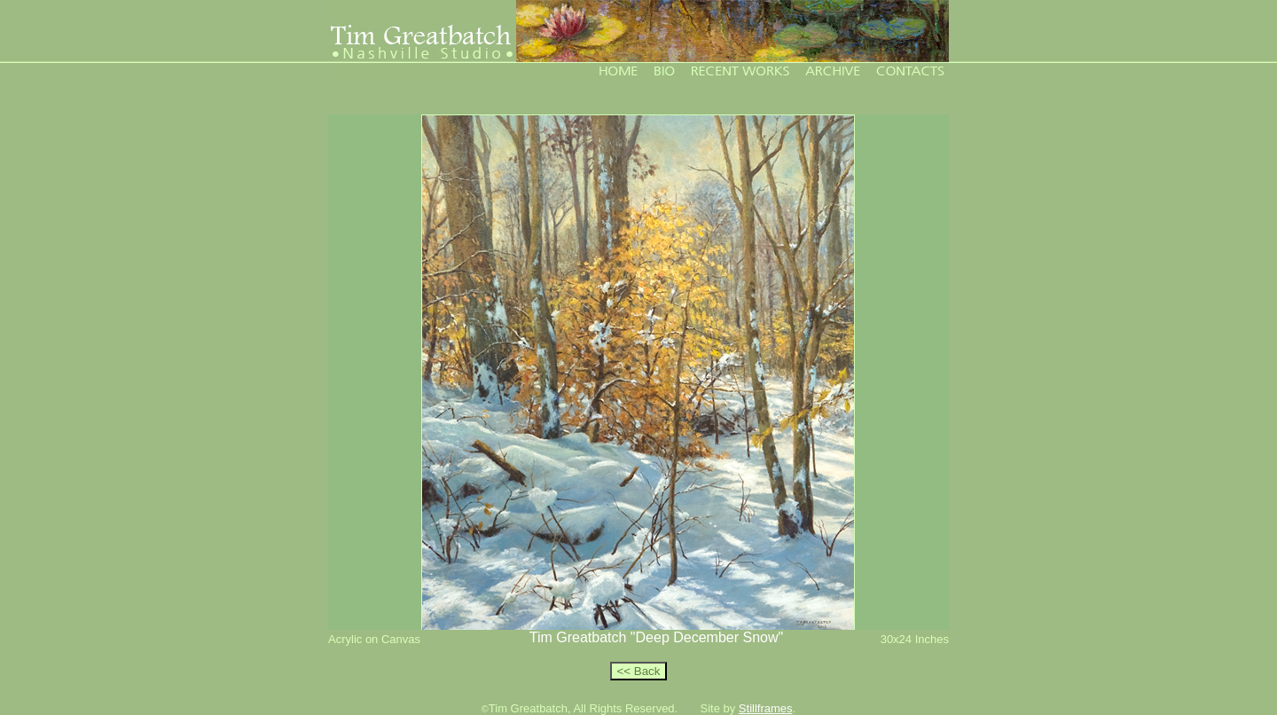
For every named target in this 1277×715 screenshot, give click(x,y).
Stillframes (766, 708)
